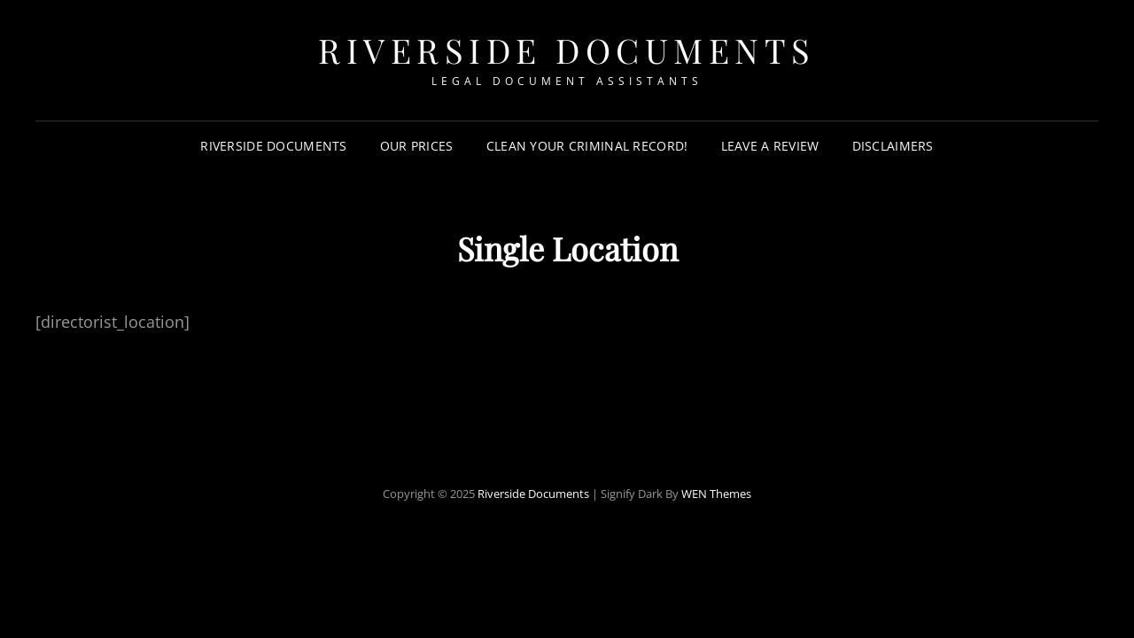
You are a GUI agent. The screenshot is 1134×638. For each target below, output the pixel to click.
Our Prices (417, 145)
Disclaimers (893, 145)
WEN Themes (716, 494)
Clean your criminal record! (587, 145)
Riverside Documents (567, 50)
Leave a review (770, 145)
